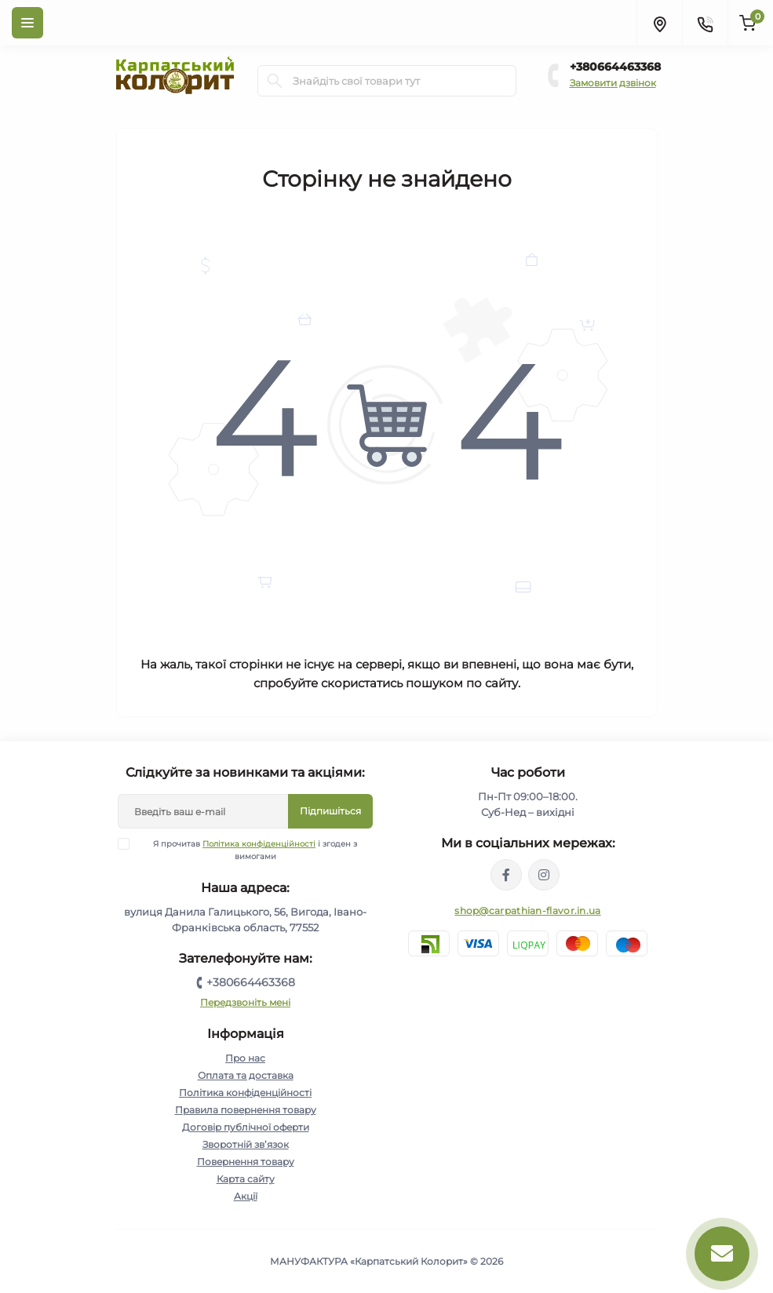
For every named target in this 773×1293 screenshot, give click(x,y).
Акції (245, 1196)
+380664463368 (615, 67)
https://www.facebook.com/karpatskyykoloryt (506, 875)
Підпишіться (330, 811)
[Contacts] (704, 23)
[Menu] (27, 22)
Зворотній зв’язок (245, 1144)
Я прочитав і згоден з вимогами (247, 849)
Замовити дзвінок (613, 83)
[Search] (274, 81)
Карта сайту (246, 1179)
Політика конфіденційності (258, 844)
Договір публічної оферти (245, 1127)
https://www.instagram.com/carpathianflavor (543, 875)
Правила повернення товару (245, 1110)
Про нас (245, 1058)
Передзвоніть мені (245, 1002)
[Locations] (659, 23)
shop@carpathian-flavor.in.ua (527, 910)
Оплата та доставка (246, 1075)
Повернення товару (245, 1161)
